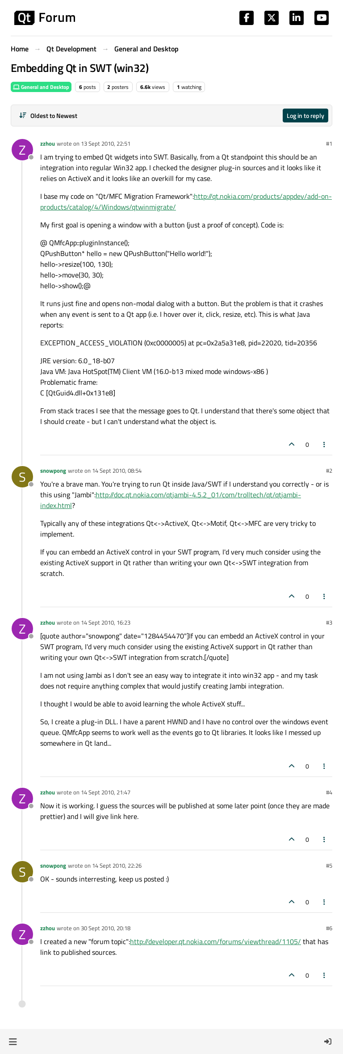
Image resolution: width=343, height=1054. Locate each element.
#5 (329, 865)
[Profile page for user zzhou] (22, 149)
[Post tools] (325, 444)
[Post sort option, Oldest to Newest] (48, 115)
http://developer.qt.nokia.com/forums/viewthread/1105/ (215, 941)
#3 (329, 622)
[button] (13, 1041)
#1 (329, 143)
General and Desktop (41, 87)
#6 (329, 928)
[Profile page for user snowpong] (22, 476)
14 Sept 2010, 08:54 (117, 470)
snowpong (53, 470)
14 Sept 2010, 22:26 (117, 865)
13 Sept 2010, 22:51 (105, 143)
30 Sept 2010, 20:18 (105, 928)
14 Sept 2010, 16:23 (105, 622)
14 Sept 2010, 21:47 (105, 792)
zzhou (47, 143)
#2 (329, 470)
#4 (329, 792)
